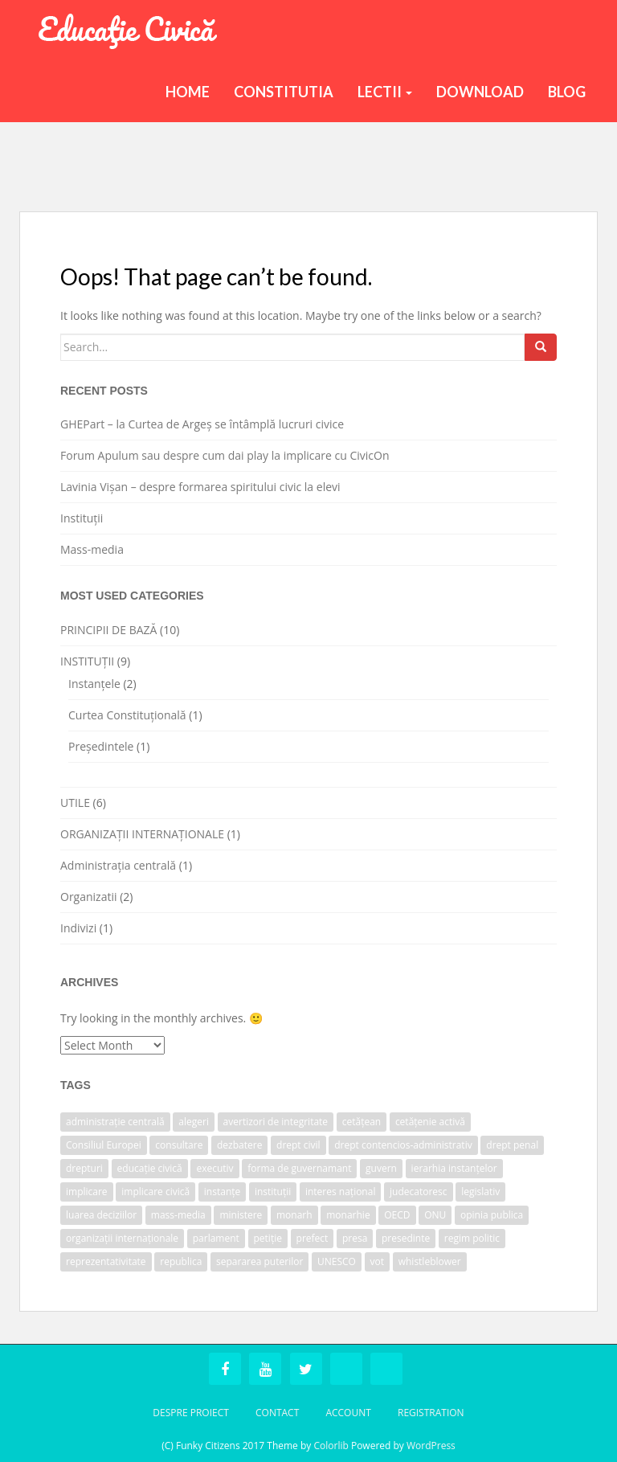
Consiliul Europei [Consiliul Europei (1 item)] (103, 1145)
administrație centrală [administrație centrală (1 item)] (115, 1121)
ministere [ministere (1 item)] (240, 1215)
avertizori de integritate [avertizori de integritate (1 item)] (276, 1121)
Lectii (385, 91)
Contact (277, 1412)
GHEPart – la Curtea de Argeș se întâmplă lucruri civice (202, 424)
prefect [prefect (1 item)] (312, 1238)
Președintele (100, 746)
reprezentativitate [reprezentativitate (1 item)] (106, 1261)
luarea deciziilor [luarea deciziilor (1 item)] (101, 1215)
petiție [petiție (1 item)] (268, 1238)
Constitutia (283, 91)
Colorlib (330, 1445)
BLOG (567, 91)
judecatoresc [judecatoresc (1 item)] (418, 1191)
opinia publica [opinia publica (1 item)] (491, 1215)
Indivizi (78, 928)
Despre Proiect (191, 1412)
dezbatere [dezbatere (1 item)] (239, 1145)
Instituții (81, 518)
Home (187, 91)
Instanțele (94, 683)
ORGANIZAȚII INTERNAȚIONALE (142, 834)
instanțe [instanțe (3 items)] (222, 1191)
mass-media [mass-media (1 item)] (178, 1215)
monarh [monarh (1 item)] (294, 1215)
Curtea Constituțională (127, 715)
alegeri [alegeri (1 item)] (193, 1121)
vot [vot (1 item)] (377, 1261)
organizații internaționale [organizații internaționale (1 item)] (122, 1238)
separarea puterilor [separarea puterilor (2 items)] (259, 1261)
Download (480, 91)
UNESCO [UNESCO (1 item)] (336, 1261)
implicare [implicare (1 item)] (87, 1191)
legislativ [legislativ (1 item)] (480, 1191)
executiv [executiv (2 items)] (214, 1168)
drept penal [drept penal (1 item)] (512, 1145)
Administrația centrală (118, 865)
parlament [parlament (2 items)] (216, 1238)
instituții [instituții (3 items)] (273, 1191)
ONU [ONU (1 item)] (435, 1215)
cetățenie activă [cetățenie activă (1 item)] (430, 1121)
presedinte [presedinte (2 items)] (406, 1238)
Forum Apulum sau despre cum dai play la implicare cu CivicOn (225, 455)
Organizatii (88, 896)
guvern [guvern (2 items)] (381, 1168)
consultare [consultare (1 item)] (178, 1145)
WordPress (431, 1445)
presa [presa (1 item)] (354, 1238)
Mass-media (92, 549)
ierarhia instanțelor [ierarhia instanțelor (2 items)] (454, 1168)
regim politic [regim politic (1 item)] (472, 1238)
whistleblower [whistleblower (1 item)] (429, 1261)
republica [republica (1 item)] (181, 1261)
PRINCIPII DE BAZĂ (108, 629)
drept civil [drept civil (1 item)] (298, 1145)
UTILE (75, 802)
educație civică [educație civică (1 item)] (149, 1168)
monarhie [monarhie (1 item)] (348, 1215)
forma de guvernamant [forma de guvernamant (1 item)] (299, 1168)
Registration (431, 1412)
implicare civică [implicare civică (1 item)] (155, 1191)
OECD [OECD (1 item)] (397, 1215)
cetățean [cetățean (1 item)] (361, 1121)
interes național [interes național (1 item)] (340, 1191)
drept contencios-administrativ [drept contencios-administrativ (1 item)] (403, 1145)
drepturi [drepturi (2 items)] (84, 1168)
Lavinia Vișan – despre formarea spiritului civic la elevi (200, 486)
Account (347, 1412)
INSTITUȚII (87, 661)
